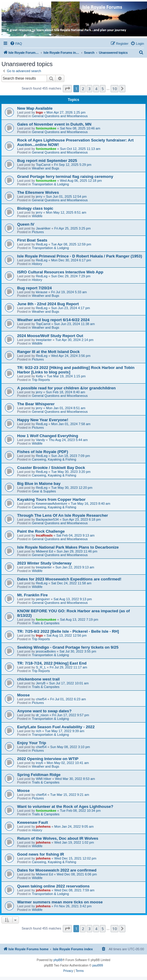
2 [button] (83, 88)
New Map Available (35, 108)
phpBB (58, 960)
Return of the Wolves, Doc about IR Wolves (57, 838)
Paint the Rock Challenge (41, 531)
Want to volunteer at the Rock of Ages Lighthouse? (65, 806)
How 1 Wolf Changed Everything (47, 436)
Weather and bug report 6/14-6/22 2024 (53, 320)
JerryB (40, 683)
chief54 (41, 699)
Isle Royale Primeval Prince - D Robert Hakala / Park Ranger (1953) (79, 256)
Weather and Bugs (45, 168)
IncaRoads (44, 535)
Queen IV (25, 224)
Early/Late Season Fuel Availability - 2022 (56, 727)
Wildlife (37, 216)
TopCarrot (43, 164)
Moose (23, 695)
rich (38, 731)
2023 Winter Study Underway (44, 563)
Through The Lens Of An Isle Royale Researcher (62, 515)
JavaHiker (43, 228)
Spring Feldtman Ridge (38, 774)
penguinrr (43, 599)
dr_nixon (42, 715)
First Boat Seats (32, 240)
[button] (67, 88)
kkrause (41, 292)
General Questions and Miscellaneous (60, 116)
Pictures (38, 232)
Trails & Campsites (46, 623)
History (37, 264)
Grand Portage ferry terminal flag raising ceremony (65, 176)
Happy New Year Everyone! (42, 420)
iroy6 (39, 763)
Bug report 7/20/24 (34, 288)
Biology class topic (35, 208)
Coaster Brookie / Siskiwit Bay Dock (51, 467)
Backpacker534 (47, 519)
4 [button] (96, 88)
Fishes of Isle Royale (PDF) (42, 451)
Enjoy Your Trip (31, 743)
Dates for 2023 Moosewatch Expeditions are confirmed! (69, 579)
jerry (39, 196)
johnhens (43, 826)
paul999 (97, 965)
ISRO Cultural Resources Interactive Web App (60, 272)
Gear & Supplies (44, 491)
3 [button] (89, 88)
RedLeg (41, 244)
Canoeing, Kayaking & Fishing (54, 459)
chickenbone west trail (38, 679)
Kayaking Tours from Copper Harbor (51, 499)
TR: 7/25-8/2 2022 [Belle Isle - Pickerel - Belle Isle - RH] (68, 631)
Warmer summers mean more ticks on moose (60, 902)
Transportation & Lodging (50, 184)
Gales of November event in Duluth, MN (54, 124)
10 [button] (114, 88)
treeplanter (44, 340)
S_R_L (41, 667)
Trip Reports (41, 380)
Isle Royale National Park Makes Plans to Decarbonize (68, 547)
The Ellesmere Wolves (38, 192)
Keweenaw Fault (32, 822)
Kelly (39, 376)
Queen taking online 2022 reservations (53, 886)
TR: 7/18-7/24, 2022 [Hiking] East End (52, 663)
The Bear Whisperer (36, 404)
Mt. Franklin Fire (32, 595)
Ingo (39, 112)
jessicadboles (46, 651)
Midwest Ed (44, 551)
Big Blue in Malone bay (38, 483)
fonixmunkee (46, 128)
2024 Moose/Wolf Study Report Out (50, 335)
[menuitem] (16, 43)
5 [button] (103, 88)
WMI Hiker (43, 779)
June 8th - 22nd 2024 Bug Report (48, 304)
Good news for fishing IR (40, 854)
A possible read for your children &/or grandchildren (66, 388)
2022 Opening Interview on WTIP (47, 758)
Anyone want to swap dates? (44, 711)
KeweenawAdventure (51, 503)
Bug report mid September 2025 (47, 160)
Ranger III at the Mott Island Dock (48, 351)
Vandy (40, 440)
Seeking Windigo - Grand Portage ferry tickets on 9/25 (67, 647)
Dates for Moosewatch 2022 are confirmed (56, 870)
